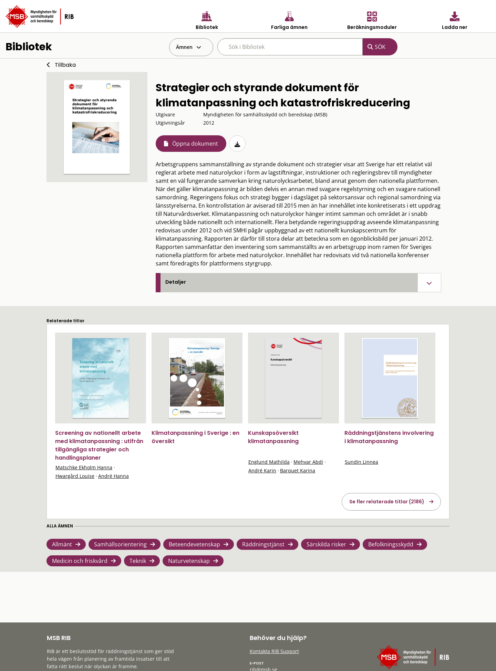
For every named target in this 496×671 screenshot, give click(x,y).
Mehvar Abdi (308, 462)
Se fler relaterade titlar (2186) (386, 501)
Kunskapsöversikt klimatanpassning (273, 437)
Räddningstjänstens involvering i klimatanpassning (389, 437)
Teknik (138, 561)
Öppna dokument (195, 143)
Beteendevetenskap (194, 544)
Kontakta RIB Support (274, 651)
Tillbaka (65, 65)
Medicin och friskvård (79, 561)
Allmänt (62, 544)
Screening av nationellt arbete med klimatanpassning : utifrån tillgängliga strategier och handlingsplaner (99, 445)
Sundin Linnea (361, 462)
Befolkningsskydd (390, 544)
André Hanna (113, 476)
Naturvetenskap (189, 561)
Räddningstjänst (263, 544)
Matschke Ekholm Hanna (83, 467)
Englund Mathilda (269, 462)
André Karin (262, 470)
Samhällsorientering (120, 544)
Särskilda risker (326, 544)
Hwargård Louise (74, 476)
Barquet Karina (297, 470)
